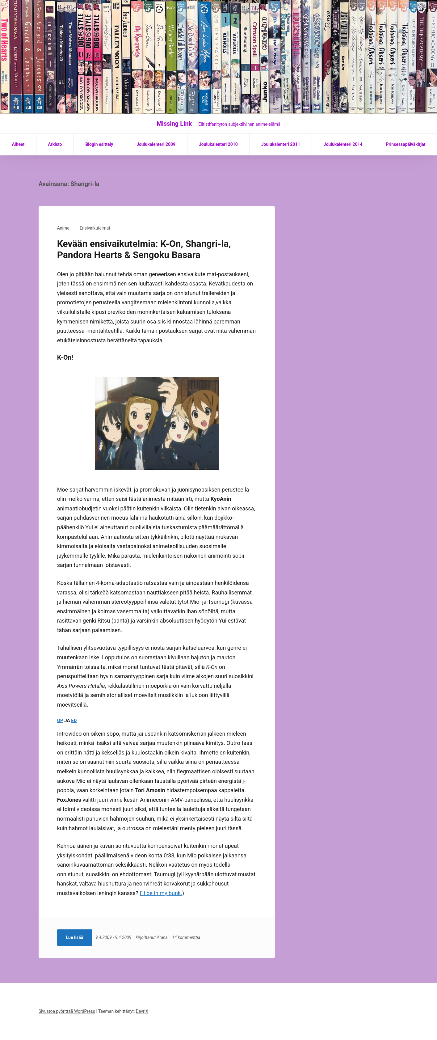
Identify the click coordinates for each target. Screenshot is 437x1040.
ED (74, 720)
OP (60, 720)
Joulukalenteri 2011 (280, 144)
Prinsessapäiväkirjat (405, 144)
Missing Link (174, 123)
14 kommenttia (187, 937)
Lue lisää (74, 937)
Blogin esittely (99, 144)
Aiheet (18, 144)
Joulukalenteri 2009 (156, 144)
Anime (63, 228)
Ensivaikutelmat (95, 228)
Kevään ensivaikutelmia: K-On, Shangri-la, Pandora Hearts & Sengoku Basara (144, 249)
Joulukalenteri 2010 (218, 144)
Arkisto (55, 144)
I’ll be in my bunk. (161, 893)
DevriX (142, 1011)
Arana (163, 937)
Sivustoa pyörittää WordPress (67, 1011)
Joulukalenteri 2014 (343, 144)
